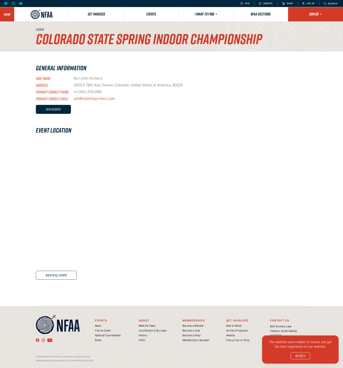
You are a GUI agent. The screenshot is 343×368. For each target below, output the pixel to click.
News (98, 325)
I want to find (206, 14)
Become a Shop (191, 335)
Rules (98, 340)
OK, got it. (300, 356)
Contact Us (279, 320)
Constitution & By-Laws (152, 330)
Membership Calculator (196, 340)
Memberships (193, 320)
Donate (266, 3)
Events (151, 14)
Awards (230, 335)
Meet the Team (147, 325)
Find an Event (103, 330)
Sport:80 (89, 360)
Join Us (315, 14)
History (143, 335)
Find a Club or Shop (238, 340)
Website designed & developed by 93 (52, 360)
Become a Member (193, 325)
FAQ (245, 3)
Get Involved (96, 14)
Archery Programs (237, 330)
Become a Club (191, 330)
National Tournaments (108, 335)
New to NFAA (234, 325)
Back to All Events (56, 275)
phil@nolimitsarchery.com (94, 99)
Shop (287, 3)
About (144, 320)
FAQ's (142, 340)
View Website (53, 109)
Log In (308, 3)
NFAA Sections (261, 14)
